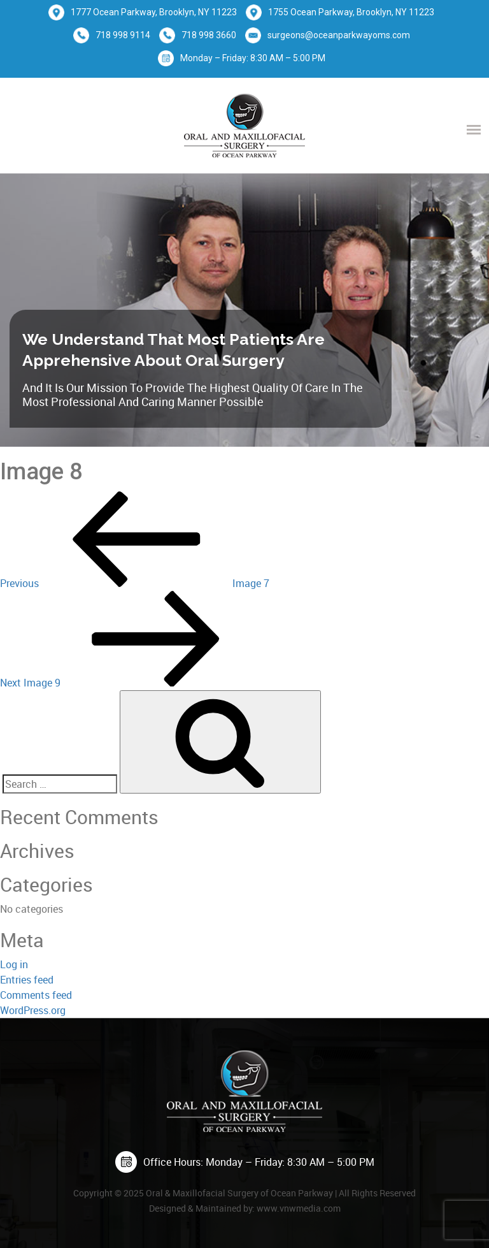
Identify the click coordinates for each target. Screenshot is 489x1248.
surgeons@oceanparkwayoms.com (338, 35)
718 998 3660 (208, 35)
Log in (14, 964)
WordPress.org (33, 1010)
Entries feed (26, 980)
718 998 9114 (123, 35)
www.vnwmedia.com (299, 1208)
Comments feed (36, 995)
